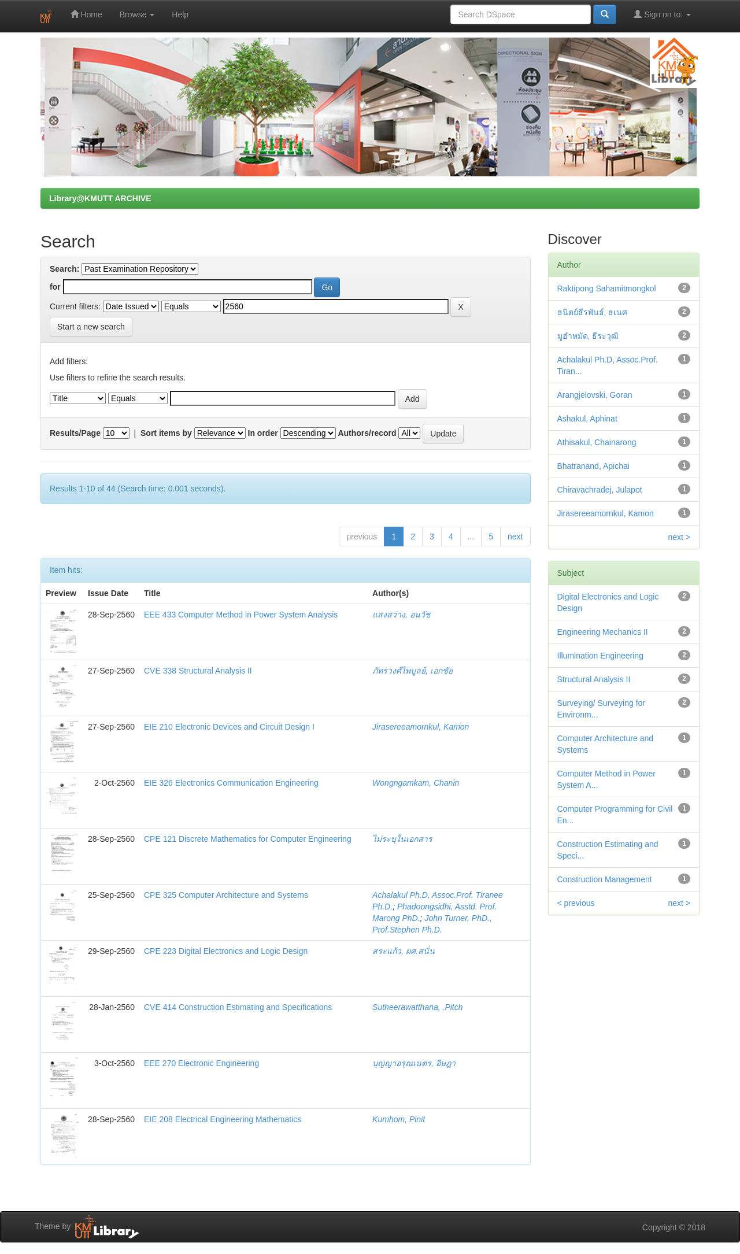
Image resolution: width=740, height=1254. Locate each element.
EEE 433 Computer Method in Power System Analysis (241, 614)
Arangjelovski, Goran (594, 394)
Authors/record (367, 433)
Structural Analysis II (594, 679)
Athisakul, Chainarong (597, 442)
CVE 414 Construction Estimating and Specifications (238, 1007)
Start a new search (91, 326)
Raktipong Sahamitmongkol (606, 288)
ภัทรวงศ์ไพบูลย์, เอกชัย (412, 670)
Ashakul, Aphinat (587, 418)
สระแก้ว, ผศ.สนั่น (403, 951)
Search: (64, 268)
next (515, 536)
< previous (576, 903)
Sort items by (166, 433)
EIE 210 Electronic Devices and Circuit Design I (229, 726)
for (55, 286)
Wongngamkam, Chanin (415, 782)
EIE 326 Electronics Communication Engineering (231, 782)
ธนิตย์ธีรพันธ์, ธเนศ (592, 312)
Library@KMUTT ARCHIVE (100, 198)
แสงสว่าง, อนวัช (401, 614)
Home (86, 14)
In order (263, 433)
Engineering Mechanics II (602, 632)
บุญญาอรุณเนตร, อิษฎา (414, 1063)
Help (180, 14)
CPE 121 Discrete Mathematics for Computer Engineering (248, 839)
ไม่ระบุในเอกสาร (402, 839)
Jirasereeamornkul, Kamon (420, 726)
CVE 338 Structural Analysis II (198, 670)
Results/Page (75, 433)
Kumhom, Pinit (398, 1119)
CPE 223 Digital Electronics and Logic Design (226, 951)
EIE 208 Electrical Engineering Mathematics (222, 1119)
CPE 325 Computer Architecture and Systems (226, 895)
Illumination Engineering (600, 655)
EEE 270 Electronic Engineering (201, 1063)
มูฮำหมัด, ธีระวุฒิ (588, 336)
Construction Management (604, 879)
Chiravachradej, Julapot (599, 489)
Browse (137, 14)
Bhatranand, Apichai (593, 466)
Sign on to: (662, 14)
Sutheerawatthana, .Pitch (417, 1007)
